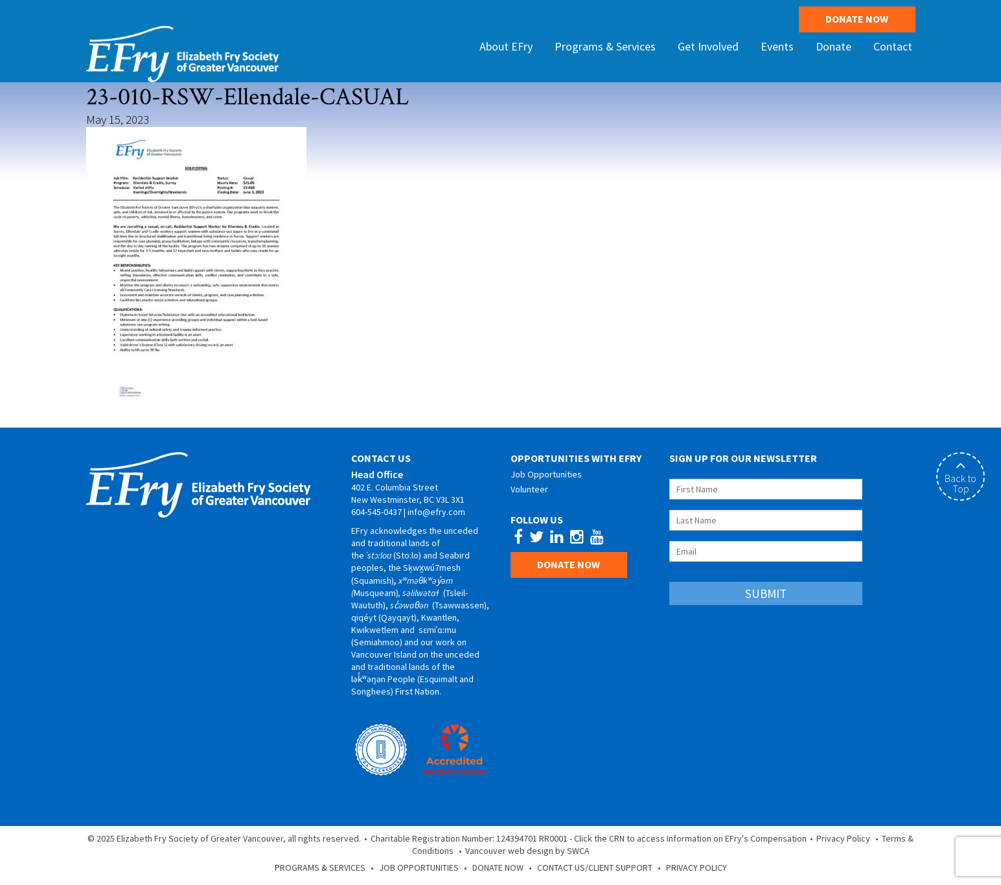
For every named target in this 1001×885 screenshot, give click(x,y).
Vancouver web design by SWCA (527, 850)
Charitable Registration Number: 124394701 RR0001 (469, 838)
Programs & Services (320, 867)
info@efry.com (436, 512)
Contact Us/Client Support (594, 867)
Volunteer (529, 489)
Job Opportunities (546, 474)
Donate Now (856, 18)
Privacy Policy (843, 838)
